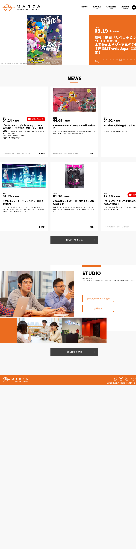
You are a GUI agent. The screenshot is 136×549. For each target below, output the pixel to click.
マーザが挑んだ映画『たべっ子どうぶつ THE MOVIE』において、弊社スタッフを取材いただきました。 (74, 328)
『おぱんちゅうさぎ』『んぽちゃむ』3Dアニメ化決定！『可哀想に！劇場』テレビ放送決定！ (24, 321)
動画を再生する (37, 312)
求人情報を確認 (74, 510)
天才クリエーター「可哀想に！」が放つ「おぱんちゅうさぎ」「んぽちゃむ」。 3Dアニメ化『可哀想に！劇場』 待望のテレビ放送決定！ (23, 330)
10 (134, 46)
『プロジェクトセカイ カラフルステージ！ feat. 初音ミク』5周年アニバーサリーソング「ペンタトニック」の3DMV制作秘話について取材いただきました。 (23, 404)
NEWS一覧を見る (74, 434)
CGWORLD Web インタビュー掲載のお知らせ (74, 319)
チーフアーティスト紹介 (98, 456)
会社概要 (98, 466)
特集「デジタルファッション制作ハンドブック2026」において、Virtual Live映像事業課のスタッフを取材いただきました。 (74, 381)
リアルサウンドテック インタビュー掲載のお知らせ (23, 397)
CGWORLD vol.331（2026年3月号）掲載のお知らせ (73, 374)
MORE (41, 349)
